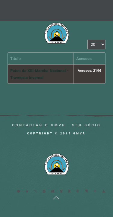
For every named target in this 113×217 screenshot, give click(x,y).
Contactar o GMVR (39, 125)
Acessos (84, 58)
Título (15, 58)
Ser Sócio (86, 125)
